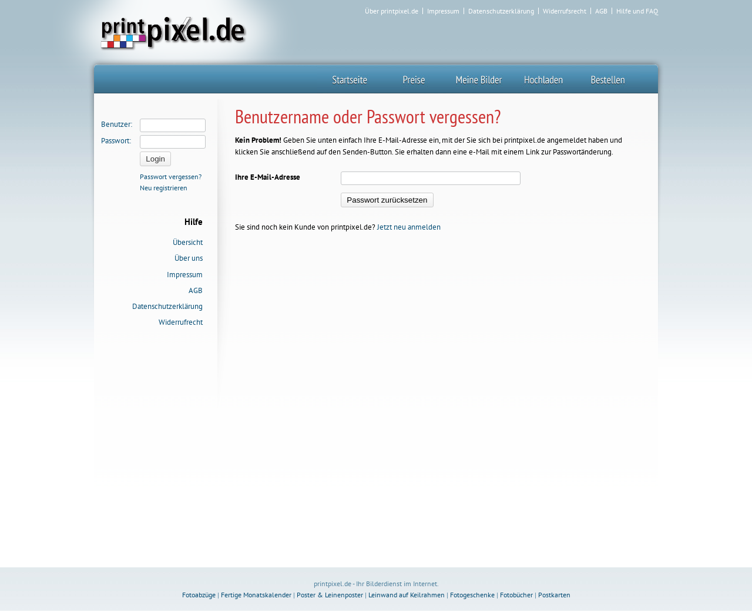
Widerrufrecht (181, 322)
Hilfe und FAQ (637, 11)
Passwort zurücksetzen (387, 200)
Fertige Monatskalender (256, 594)
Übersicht (188, 242)
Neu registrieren (163, 187)
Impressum (443, 11)
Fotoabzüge (199, 594)
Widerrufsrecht (564, 11)
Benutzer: (116, 124)
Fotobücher (516, 594)
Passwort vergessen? (171, 176)
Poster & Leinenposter (330, 594)
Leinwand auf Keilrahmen (406, 594)
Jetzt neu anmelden (409, 227)
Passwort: (116, 141)
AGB (601, 11)
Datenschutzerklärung (501, 11)
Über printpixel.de (391, 11)
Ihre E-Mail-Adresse (267, 177)
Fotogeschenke (472, 594)
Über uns (188, 258)
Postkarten (554, 594)
